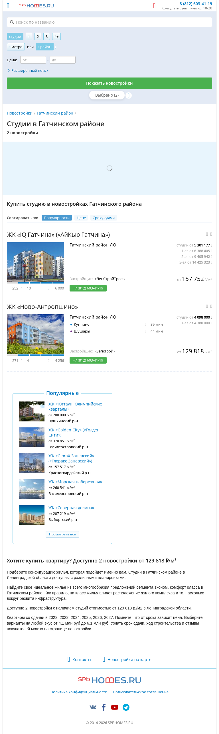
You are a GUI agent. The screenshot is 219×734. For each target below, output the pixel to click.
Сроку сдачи (104, 217)
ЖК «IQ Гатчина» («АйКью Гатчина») (58, 234)
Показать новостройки (109, 83)
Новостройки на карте (129, 659)
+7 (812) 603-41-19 (88, 288)
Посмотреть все (62, 534)
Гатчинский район (55, 113)
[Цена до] (63, 60)
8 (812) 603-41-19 (196, 3)
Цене (81, 217)
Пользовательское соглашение (141, 692)
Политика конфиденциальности (78, 692)
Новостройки (20, 113)
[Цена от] (33, 60)
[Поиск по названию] (109, 22)
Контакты (81, 659)
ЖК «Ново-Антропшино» (42, 306)
